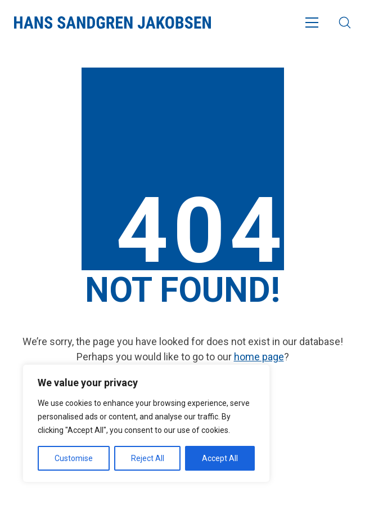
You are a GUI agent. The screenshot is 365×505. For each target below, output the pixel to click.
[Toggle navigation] (312, 22)
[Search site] (345, 22)
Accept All (220, 458)
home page (259, 357)
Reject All (147, 458)
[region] (146, 423)
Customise (74, 458)
